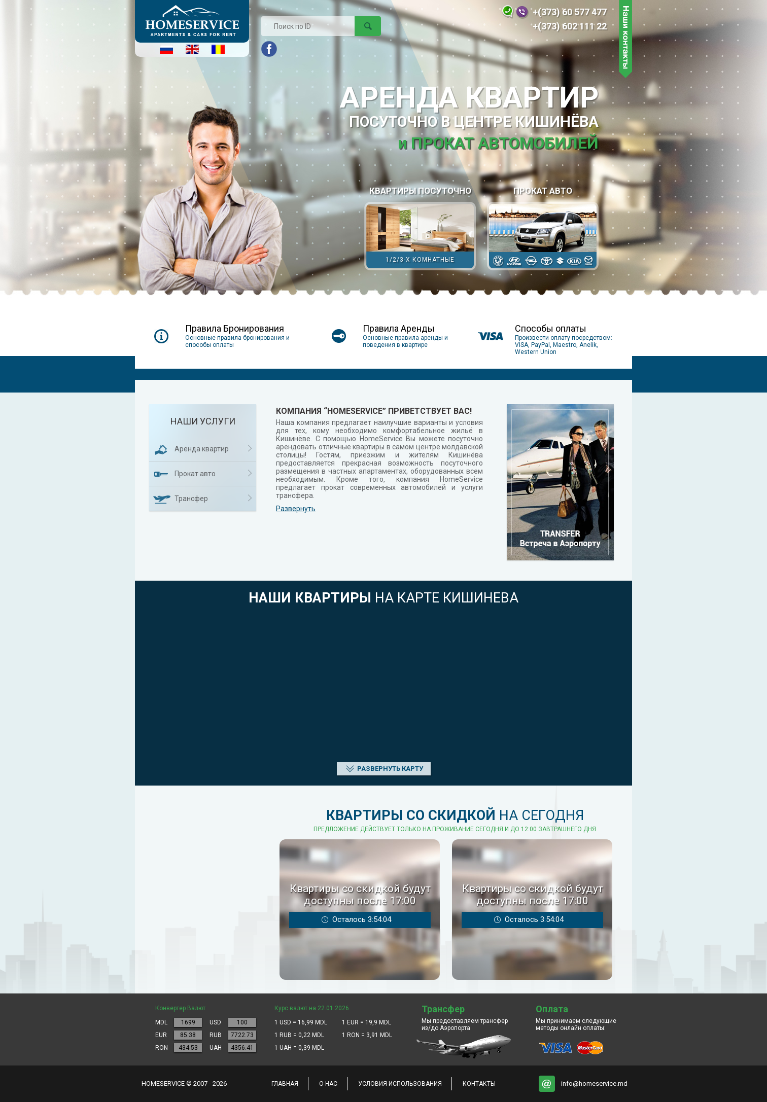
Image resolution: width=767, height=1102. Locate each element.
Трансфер (191, 498)
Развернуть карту (390, 768)
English (192, 49)
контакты (479, 1083)
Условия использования (400, 1083)
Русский (166, 49)
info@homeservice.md (594, 1083)
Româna (218, 49)
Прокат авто (543, 228)
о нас (328, 1083)
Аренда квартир (202, 449)
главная (284, 1083)
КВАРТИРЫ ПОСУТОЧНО (420, 228)
